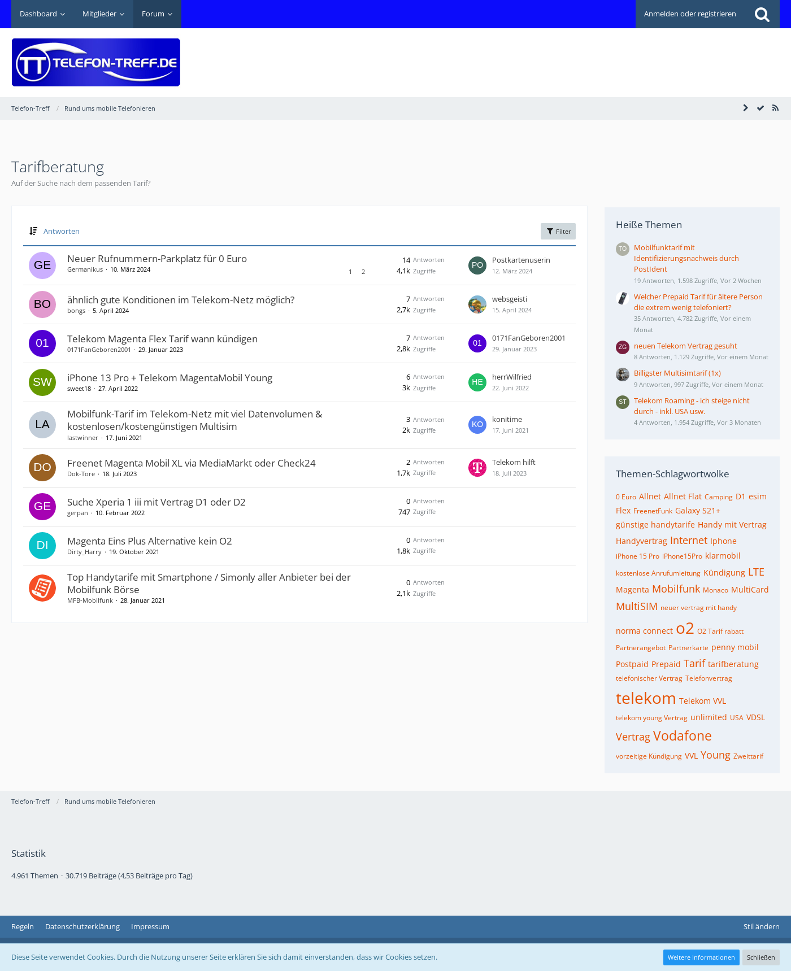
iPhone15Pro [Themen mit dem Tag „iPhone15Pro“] (682, 556)
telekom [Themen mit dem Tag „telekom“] (646, 697)
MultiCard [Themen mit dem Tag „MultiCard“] (750, 589)
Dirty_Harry (84, 551)
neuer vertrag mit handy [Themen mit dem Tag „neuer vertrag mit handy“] (698, 607)
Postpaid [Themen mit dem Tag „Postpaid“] (632, 664)
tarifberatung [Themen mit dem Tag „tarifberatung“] (733, 664)
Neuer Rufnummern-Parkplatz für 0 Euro (157, 258)
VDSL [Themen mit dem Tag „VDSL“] (755, 717)
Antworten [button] (62, 231)
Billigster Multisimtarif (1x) (677, 373)
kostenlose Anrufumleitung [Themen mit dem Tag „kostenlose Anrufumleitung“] (658, 573)
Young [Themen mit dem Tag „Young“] (716, 754)
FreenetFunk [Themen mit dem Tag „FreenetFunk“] (652, 511)
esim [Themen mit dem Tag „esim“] (758, 496)
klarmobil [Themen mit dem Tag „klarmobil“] (723, 555)
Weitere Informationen (701, 957)
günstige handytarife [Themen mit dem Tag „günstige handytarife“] (655, 524)
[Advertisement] (574, 54)
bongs (76, 310)
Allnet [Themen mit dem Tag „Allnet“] (650, 496)
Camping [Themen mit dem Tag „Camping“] (719, 497)
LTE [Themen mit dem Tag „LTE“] (756, 571)
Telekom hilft (514, 462)
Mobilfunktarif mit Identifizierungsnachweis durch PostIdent (686, 258)
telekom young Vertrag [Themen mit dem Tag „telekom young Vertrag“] (652, 717)
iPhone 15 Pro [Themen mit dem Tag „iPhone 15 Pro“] (637, 556)
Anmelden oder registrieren (690, 13)
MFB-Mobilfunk (90, 600)
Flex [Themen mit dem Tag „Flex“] (623, 510)
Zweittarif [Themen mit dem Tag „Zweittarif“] (748, 756)
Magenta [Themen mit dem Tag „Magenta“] (632, 589)
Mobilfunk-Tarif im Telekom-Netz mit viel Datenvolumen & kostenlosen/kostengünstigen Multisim (194, 420)
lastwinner (82, 437)
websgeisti (509, 299)
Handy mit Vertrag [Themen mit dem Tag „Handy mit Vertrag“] (732, 524)
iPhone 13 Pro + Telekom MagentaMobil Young (169, 377)
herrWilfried (512, 377)
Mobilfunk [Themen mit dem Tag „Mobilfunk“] (676, 588)
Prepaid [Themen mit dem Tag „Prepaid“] (666, 664)
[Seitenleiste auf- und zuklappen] (745, 108)
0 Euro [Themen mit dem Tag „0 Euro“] (626, 497)
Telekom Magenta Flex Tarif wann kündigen (162, 338)
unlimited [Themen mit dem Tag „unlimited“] (708, 717)
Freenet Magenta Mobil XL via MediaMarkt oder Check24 (191, 462)
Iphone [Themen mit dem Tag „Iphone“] (723, 540)
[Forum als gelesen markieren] (760, 108)
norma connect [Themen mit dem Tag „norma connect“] (644, 630)
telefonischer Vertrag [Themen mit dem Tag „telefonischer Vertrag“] (649, 678)
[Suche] (762, 14)
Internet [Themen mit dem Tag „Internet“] (688, 540)
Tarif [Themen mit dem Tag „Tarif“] (694, 663)
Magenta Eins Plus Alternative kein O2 (149, 540)
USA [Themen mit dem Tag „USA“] (737, 717)
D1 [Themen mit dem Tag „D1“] (741, 496)
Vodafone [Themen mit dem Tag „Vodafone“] (682, 735)
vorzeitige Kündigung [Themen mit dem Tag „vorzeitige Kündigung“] (649, 756)
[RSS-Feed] (775, 108)
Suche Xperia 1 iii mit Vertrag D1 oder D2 (156, 501)
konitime (507, 419)
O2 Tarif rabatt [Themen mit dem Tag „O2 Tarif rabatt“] (720, 631)
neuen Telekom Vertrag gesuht (685, 346)
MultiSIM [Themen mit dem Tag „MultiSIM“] (637, 606)
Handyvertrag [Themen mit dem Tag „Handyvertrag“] (641, 540)
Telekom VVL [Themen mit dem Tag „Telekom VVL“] (702, 700)
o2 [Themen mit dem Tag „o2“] (685, 627)
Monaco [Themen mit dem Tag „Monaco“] (715, 590)
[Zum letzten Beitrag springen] (477, 265)
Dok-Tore (81, 473)
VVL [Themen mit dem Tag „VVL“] (691, 755)
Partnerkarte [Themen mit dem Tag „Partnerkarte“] (688, 647)
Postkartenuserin (521, 260)
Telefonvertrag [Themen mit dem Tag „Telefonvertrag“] (708, 678)
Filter (558, 231)
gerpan (77, 512)
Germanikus (85, 269)
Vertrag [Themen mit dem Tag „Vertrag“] (633, 736)
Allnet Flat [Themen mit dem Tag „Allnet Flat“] (683, 496)
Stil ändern (762, 926)
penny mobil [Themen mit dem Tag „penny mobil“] (735, 647)
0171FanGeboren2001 (99, 349)
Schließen (761, 957)
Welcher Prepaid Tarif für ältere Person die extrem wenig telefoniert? (698, 301)
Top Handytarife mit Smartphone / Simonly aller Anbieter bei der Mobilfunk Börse (209, 583)
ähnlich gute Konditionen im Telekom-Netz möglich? (180, 299)
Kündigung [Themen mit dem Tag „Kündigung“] (724, 572)
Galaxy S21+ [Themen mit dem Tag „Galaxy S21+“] (697, 510)
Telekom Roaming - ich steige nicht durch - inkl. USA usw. (692, 405)
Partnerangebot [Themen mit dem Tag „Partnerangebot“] (641, 647)
